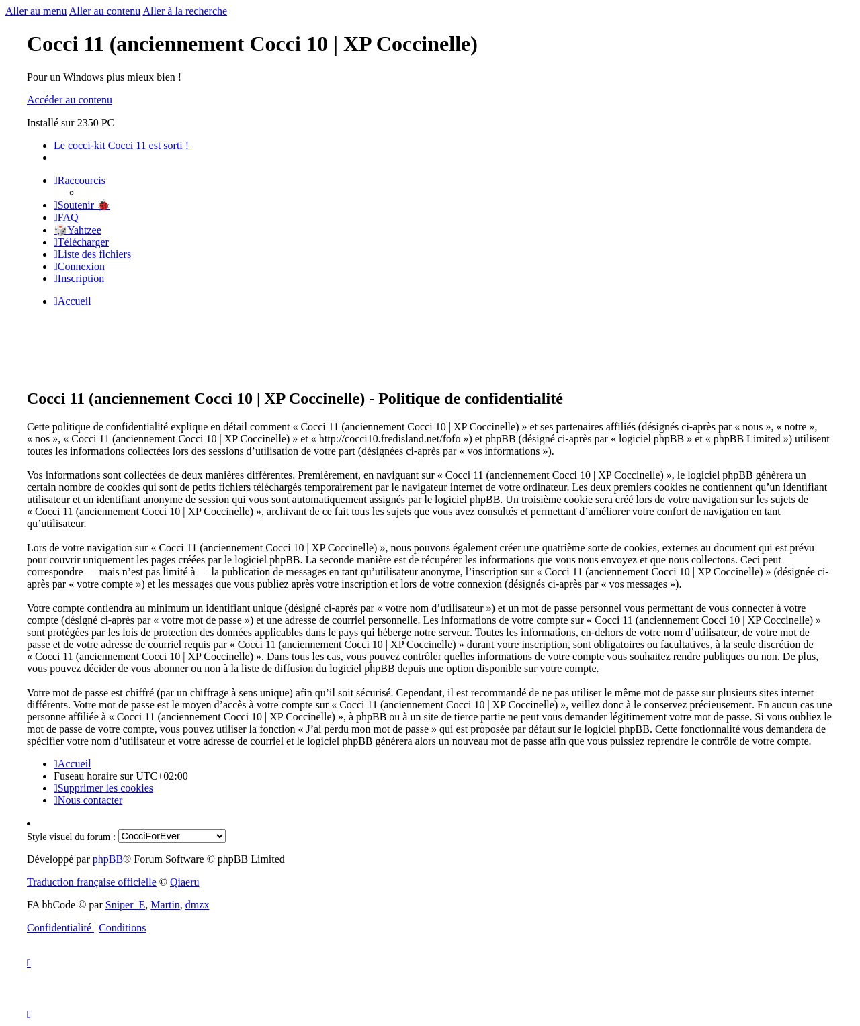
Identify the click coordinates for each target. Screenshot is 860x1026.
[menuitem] (82, 205)
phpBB (108, 859)
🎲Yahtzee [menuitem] (77, 230)
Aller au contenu (105, 11)
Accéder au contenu (69, 99)
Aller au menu (36, 11)
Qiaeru (185, 882)
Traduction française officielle (92, 882)
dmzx (197, 905)
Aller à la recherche (184, 11)
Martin (165, 905)
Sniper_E (125, 905)
